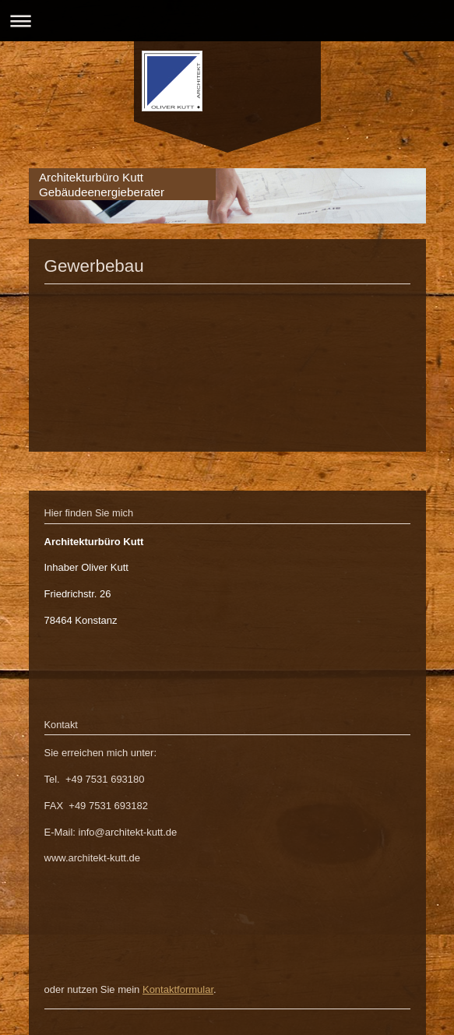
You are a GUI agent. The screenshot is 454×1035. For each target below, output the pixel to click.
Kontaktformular (178, 989)
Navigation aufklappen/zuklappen (227, 20)
